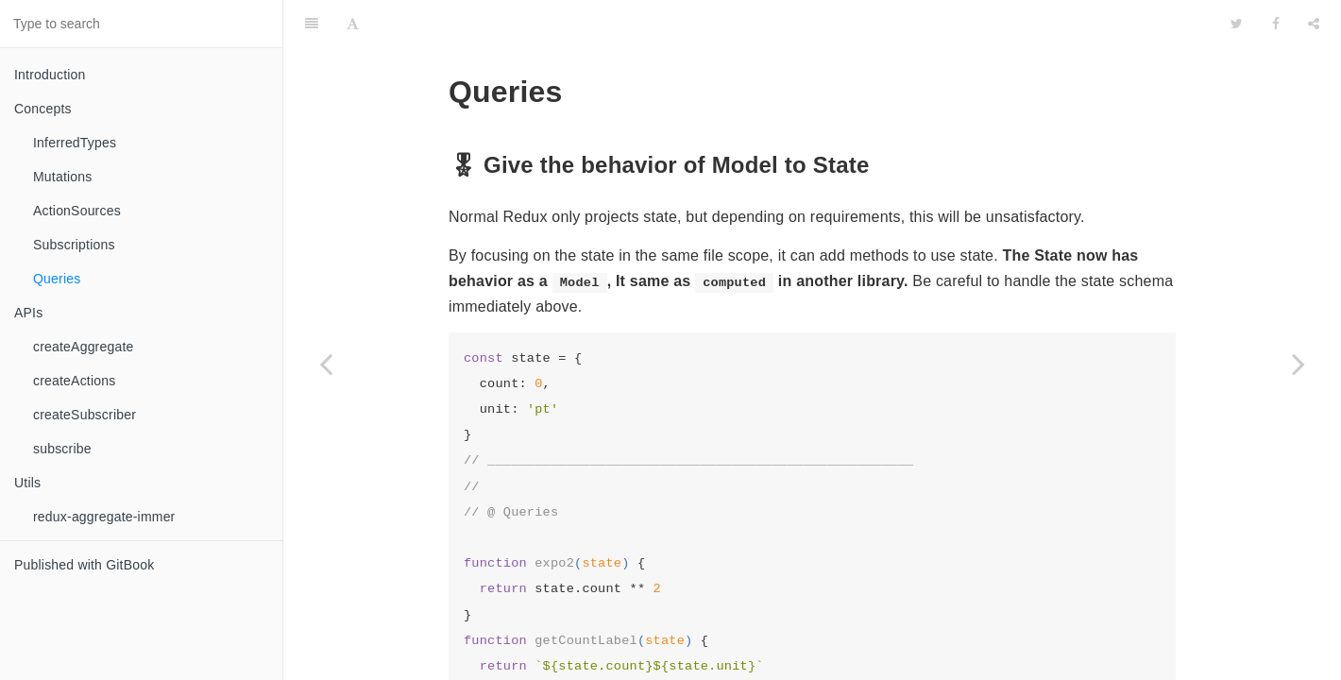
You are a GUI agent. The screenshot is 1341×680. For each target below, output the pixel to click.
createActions (74, 380)
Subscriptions (74, 244)
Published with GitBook (84, 564)
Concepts (43, 108)
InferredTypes (74, 142)
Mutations (63, 176)
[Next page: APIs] (1298, 363)
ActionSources (77, 210)
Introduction (50, 74)
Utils (27, 482)
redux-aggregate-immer (104, 516)
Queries (56, 278)
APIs (28, 312)
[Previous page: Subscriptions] (325, 363)
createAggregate (83, 346)
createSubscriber (84, 414)
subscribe (62, 448)
